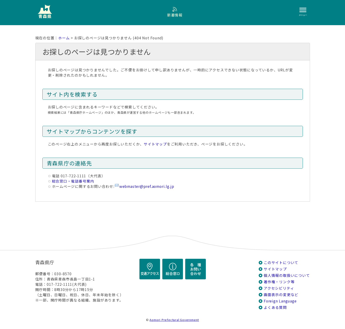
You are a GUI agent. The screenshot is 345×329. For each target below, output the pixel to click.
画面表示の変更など (281, 294)
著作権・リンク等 (279, 281)
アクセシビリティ (279, 288)
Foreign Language (280, 301)
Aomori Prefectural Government (174, 320)
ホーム (64, 37)
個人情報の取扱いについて (287, 275)
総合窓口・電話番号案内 (73, 181)
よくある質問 (275, 307)
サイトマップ (155, 144)
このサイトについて (281, 262)
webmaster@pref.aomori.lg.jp (146, 186)
